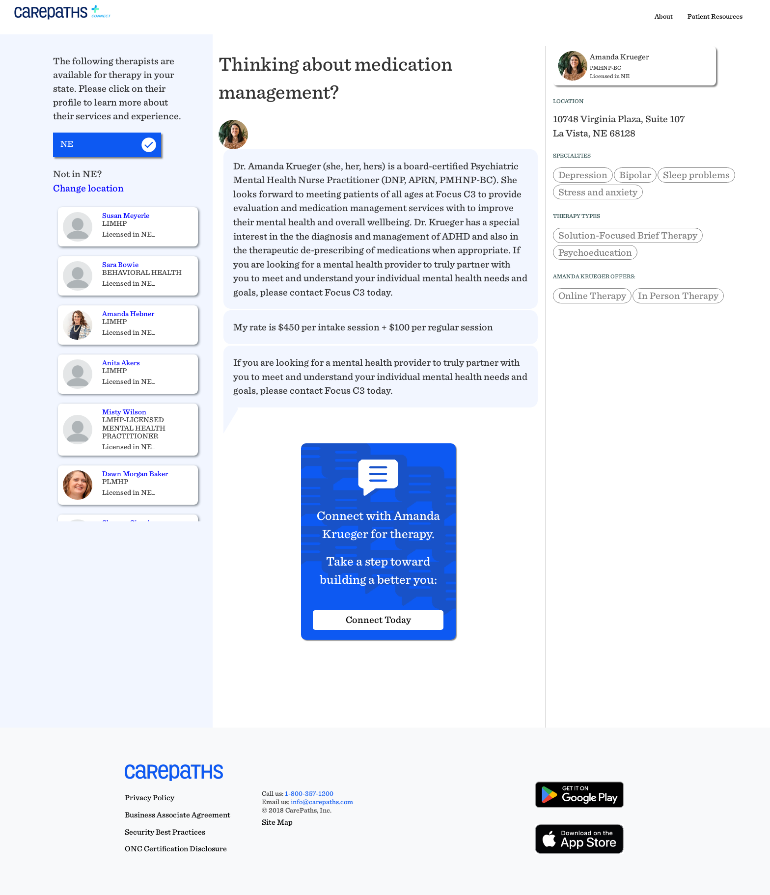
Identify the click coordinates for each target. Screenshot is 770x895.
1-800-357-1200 (309, 793)
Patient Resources (715, 16)
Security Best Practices (165, 832)
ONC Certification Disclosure (176, 848)
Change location (88, 188)
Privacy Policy (149, 797)
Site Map (277, 822)
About (664, 16)
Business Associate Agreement (177, 814)
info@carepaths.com (322, 802)
